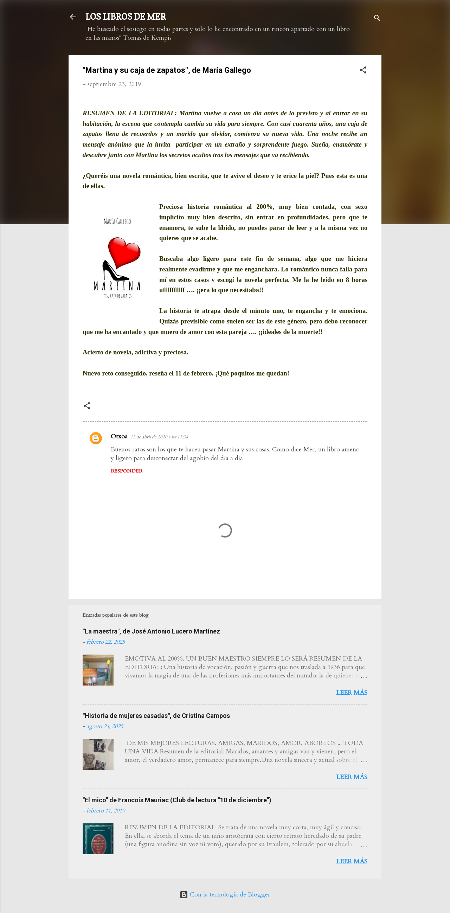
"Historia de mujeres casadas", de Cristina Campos (156, 715)
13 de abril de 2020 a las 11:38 (159, 437)
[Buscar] (377, 19)
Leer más (351, 692)
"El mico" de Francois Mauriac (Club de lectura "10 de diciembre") (177, 800)
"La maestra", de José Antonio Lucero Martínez (151, 631)
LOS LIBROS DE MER (125, 17)
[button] (363, 71)
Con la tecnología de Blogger (225, 894)
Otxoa (119, 436)
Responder (126, 471)
